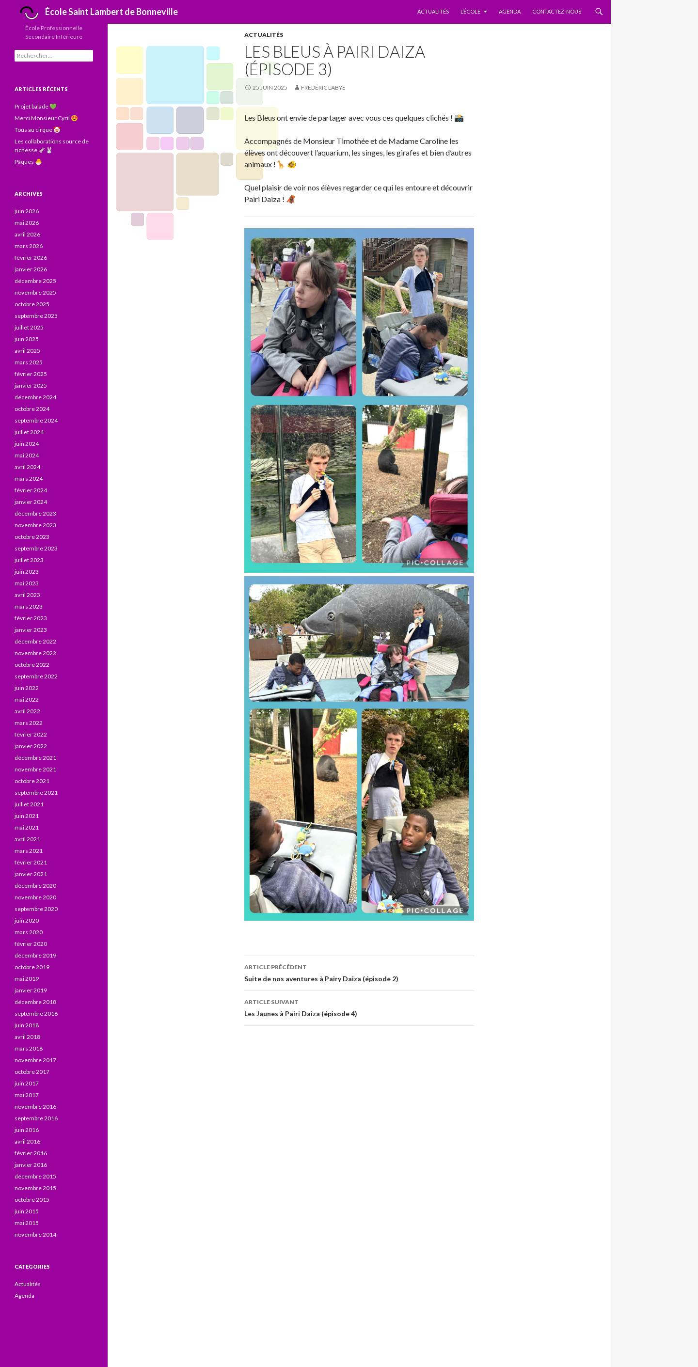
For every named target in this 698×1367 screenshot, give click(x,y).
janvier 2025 (31, 385)
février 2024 (31, 490)
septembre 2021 (36, 792)
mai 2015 (27, 1222)
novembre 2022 (35, 653)
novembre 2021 (35, 769)
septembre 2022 (36, 676)
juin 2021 (27, 815)
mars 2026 (29, 246)
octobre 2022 (32, 664)
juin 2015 (27, 1211)
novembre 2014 (35, 1234)
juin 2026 (27, 211)
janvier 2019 (31, 990)
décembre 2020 (35, 885)
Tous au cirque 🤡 (38, 129)
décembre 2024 (35, 397)
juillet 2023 (29, 560)
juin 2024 (27, 443)
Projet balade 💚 (36, 106)
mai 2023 (27, 583)
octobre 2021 (32, 781)
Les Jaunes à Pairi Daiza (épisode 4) (359, 1007)
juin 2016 (27, 1129)
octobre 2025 (32, 304)
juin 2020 (27, 920)
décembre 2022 (35, 641)
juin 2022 (27, 687)
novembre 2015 (35, 1188)
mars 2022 (29, 722)
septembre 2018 (36, 1013)
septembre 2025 (36, 315)
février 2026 (31, 257)
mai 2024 (27, 455)
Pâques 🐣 (28, 161)
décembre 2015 (35, 1176)
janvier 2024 (31, 501)
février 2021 (31, 862)
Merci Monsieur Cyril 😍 (46, 118)
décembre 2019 (35, 955)
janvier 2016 (31, 1164)
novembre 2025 (35, 292)
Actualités (433, 11)
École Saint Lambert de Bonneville (96, 13)
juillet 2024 (29, 432)
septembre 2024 (36, 420)
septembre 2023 (36, 548)
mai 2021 (27, 827)
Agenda (510, 11)
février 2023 (31, 618)
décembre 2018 (35, 1002)
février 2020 (31, 943)
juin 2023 (27, 571)
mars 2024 (29, 478)
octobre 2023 (32, 536)
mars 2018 (29, 1048)
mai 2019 (27, 978)
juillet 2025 (29, 327)
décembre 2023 (35, 513)
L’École (470, 11)
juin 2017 (27, 1083)
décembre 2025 (35, 280)
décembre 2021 (35, 757)
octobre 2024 (32, 408)
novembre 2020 (35, 897)
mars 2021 (29, 850)
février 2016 (31, 1153)
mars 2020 (29, 932)
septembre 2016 (36, 1118)
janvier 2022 (31, 746)
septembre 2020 (36, 908)
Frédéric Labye (323, 87)
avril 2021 (27, 839)
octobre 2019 (32, 967)
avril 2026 (27, 234)
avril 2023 (27, 594)
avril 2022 (27, 711)
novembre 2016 (35, 1106)
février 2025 (31, 373)
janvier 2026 (31, 269)
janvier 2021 (31, 874)
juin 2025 (27, 339)
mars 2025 (29, 362)
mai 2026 (27, 222)
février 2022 (31, 734)
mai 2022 (27, 699)
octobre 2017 (32, 1071)
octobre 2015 (32, 1199)
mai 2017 (27, 1095)
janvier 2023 (31, 629)
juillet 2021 (29, 804)
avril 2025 (27, 350)
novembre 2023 (35, 525)
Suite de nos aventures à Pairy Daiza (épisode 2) (359, 972)
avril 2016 (27, 1141)
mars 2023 (29, 606)
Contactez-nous (556, 11)
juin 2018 (27, 1025)
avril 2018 (27, 1036)
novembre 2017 (35, 1060)
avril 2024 (27, 467)
